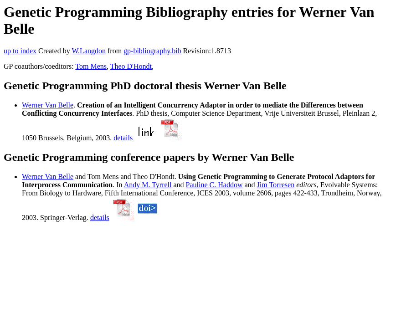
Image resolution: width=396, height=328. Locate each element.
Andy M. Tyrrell (148, 185)
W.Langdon (89, 51)
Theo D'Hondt (131, 66)
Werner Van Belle (47, 105)
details (123, 138)
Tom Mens (91, 66)
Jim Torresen (276, 185)
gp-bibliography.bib (152, 51)
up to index (20, 51)
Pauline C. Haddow (214, 185)
